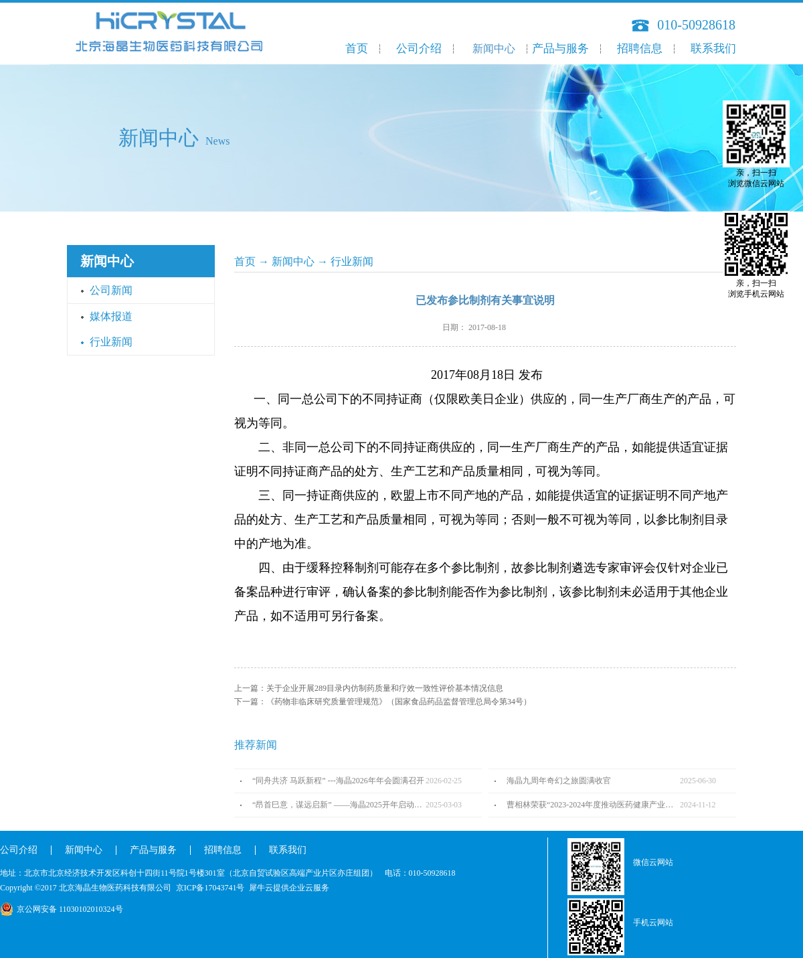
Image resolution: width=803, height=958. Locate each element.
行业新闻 (352, 261)
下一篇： (382, 701)
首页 (356, 48)
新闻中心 (293, 261)
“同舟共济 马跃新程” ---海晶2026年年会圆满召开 (338, 780)
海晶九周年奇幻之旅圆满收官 (559, 780)
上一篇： (368, 688)
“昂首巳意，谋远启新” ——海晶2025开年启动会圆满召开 (339, 804)
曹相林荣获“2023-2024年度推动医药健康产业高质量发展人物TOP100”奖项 (593, 804)
